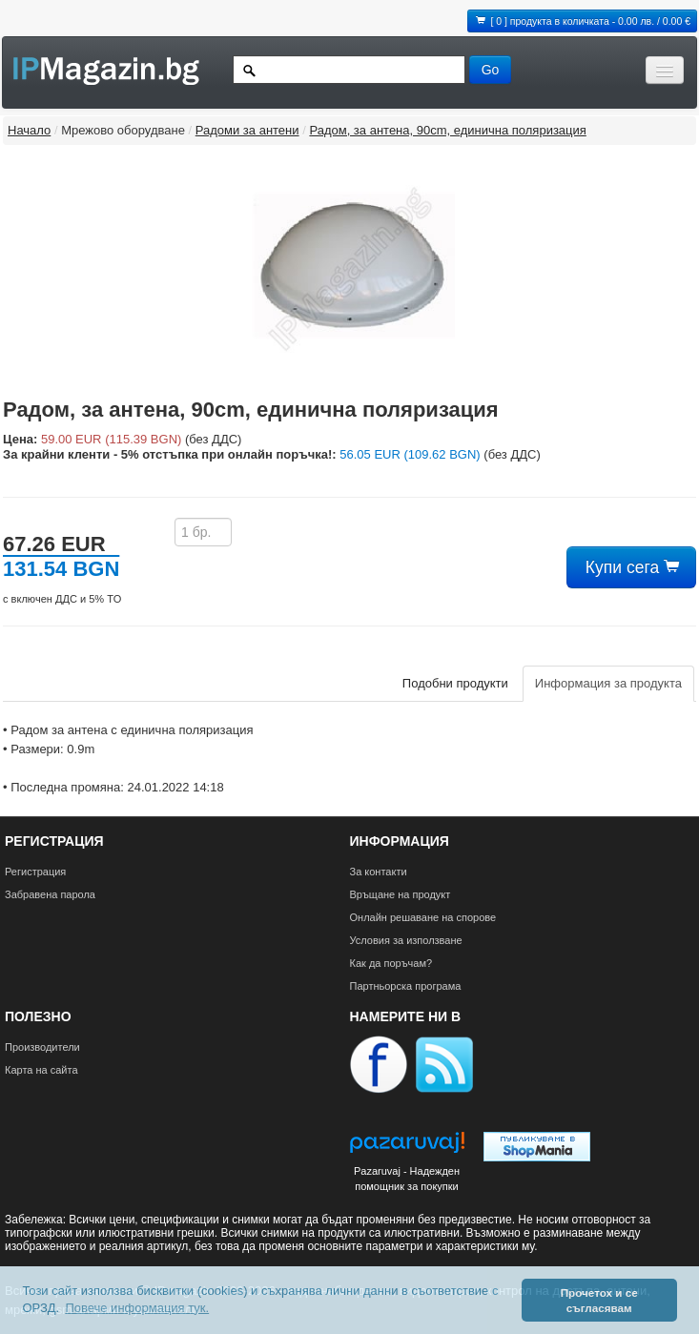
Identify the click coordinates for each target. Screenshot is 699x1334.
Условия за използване (406, 940)
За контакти (378, 871)
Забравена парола (50, 894)
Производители (42, 1047)
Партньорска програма (406, 986)
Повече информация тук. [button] (137, 1308)
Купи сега (631, 567)
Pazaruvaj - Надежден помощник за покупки (407, 1178)
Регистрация (35, 871)
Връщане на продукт (400, 894)
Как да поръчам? (391, 963)
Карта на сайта (41, 1070)
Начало (29, 130)
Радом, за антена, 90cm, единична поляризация (447, 130)
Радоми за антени (247, 130)
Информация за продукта (608, 683)
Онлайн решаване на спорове (423, 917)
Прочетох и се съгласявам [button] (599, 1300)
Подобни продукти (455, 683)
